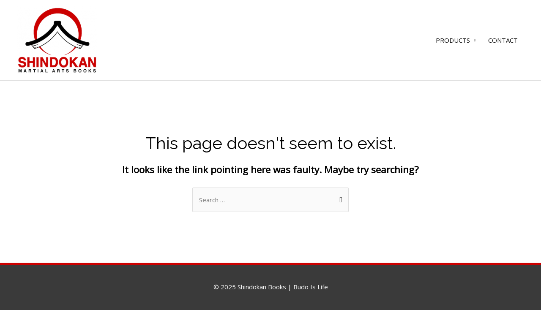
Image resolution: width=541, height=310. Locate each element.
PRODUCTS (453, 40)
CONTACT (503, 40)
